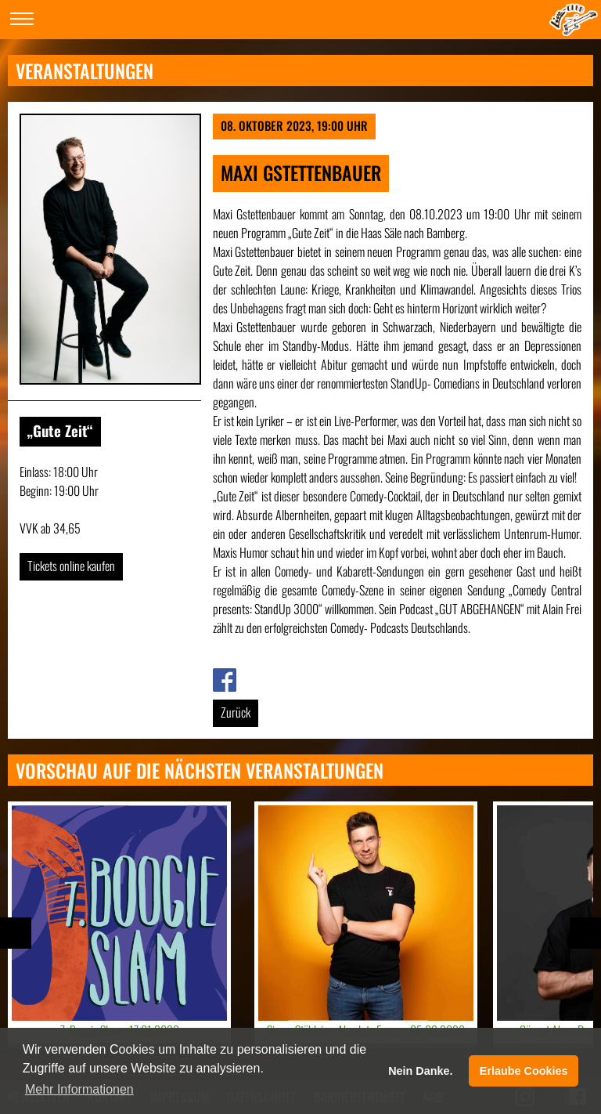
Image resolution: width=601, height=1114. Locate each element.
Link (221, 677)
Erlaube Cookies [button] (524, 1071)
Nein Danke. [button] (420, 1071)
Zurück (235, 712)
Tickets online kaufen (71, 565)
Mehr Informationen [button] (79, 1089)
